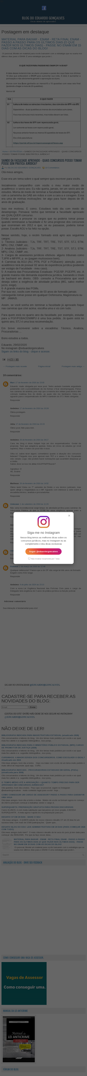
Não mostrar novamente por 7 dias (44, 558)
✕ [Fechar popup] (69, 515)
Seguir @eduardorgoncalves (43, 551)
